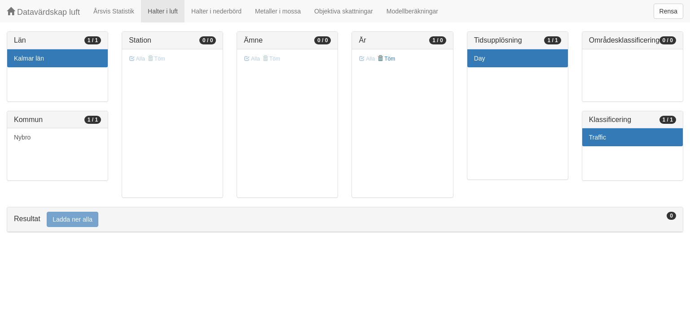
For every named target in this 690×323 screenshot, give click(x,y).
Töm (386, 59)
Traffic (597, 137)
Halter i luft (163, 11)
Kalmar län (29, 58)
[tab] (345, 219)
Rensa (668, 11)
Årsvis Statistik (113, 11)
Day (479, 58)
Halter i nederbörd (216, 11)
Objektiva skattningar (343, 11)
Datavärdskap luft (43, 12)
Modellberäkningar (412, 11)
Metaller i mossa (278, 11)
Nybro (22, 137)
